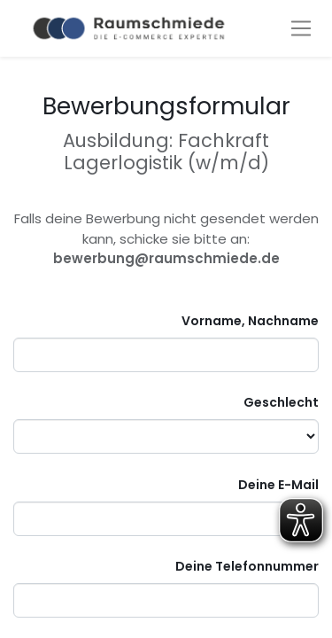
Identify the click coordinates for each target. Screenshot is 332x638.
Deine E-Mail (278, 485)
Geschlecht (281, 402)
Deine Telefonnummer (247, 566)
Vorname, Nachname (250, 321)
